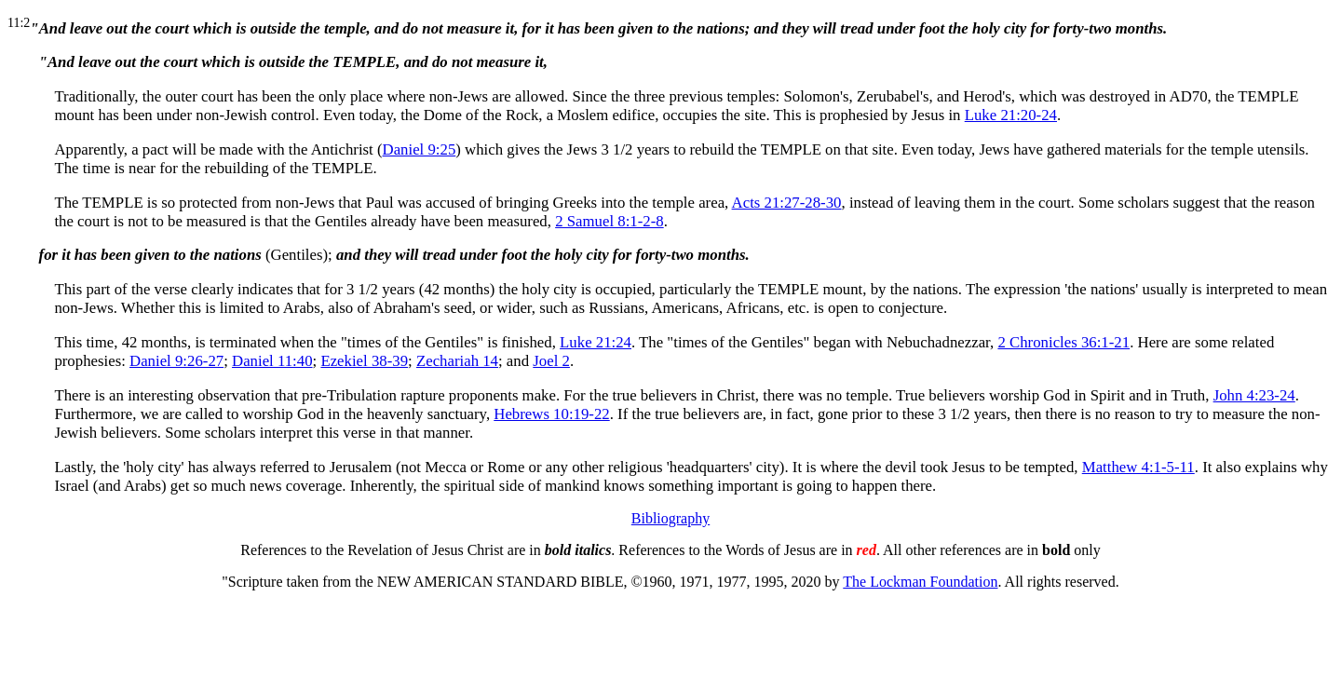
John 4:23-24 (1254, 395)
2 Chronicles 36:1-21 (1063, 342)
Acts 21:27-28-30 (787, 202)
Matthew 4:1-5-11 (1138, 467)
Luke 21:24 (595, 342)
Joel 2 (551, 361)
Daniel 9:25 (419, 149)
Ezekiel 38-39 (364, 361)
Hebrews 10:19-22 (551, 414)
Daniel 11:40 (272, 361)
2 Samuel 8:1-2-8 (609, 221)
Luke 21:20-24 (1011, 115)
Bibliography (670, 518)
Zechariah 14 (457, 361)
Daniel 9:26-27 (176, 361)
